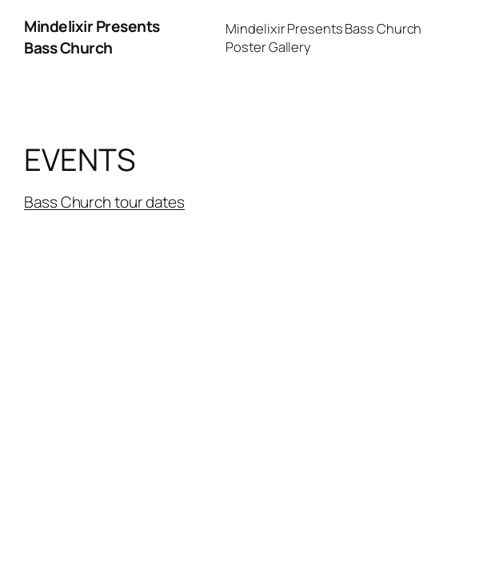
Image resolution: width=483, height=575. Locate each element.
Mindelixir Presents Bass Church (92, 37)
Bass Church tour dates (104, 202)
